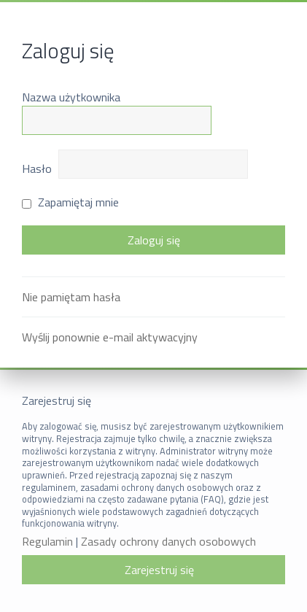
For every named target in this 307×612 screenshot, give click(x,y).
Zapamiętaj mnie (70, 202)
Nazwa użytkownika (71, 97)
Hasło (37, 168)
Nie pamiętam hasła (71, 297)
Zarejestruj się (159, 569)
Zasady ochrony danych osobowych (168, 541)
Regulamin (47, 541)
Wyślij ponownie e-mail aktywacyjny (110, 337)
